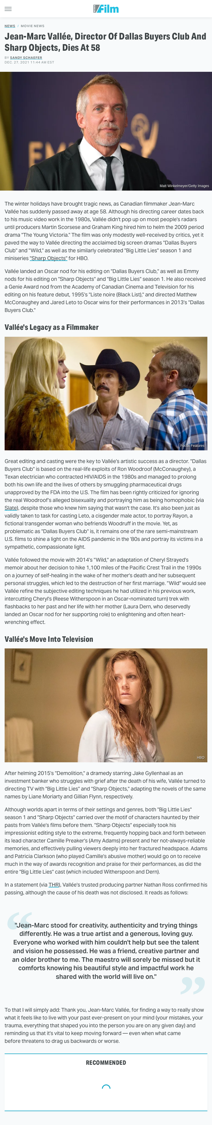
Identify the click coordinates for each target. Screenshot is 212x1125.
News (10, 26)
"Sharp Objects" (48, 258)
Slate (11, 508)
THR (54, 884)
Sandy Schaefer (26, 58)
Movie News (33, 26)
